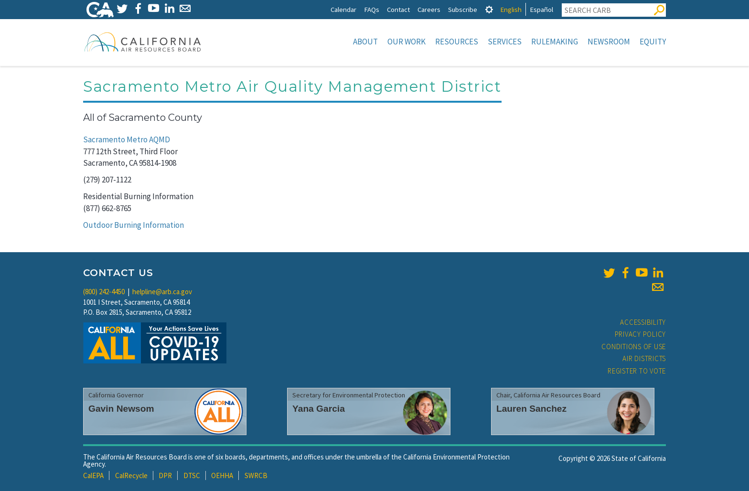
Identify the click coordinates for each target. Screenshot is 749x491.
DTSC (191, 475)
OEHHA (222, 475)
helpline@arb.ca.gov (162, 291)
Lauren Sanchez (531, 409)
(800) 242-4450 (104, 291)
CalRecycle (131, 475)
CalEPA (93, 475)
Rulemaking (554, 41)
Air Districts (644, 358)
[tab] (489, 9)
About (365, 41)
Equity (653, 41)
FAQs (371, 9)
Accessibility (643, 322)
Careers (428, 9)
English (511, 9)
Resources (456, 41)
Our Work (406, 41)
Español (541, 9)
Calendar (343, 9)
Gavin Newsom (121, 409)
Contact (398, 9)
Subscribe (462, 9)
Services (505, 41)
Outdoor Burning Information (133, 225)
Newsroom (609, 41)
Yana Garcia (318, 409)
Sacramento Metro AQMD (126, 139)
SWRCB (256, 475)
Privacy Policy (640, 334)
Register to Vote (637, 370)
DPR (165, 475)
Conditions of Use (633, 346)
